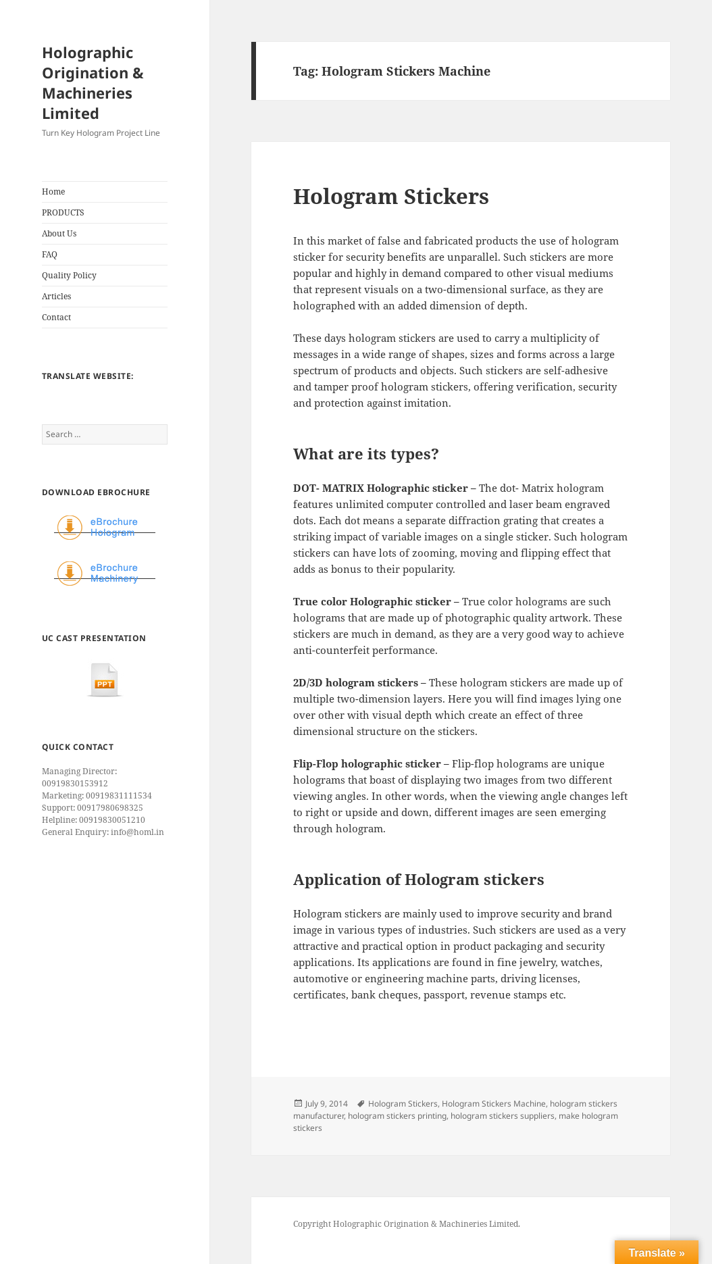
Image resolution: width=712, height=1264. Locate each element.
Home (53, 191)
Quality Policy (69, 275)
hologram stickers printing (397, 1115)
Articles (56, 296)
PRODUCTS (63, 212)
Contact (56, 317)
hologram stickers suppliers (503, 1115)
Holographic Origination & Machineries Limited (93, 82)
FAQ (49, 254)
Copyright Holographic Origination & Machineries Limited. (406, 1224)
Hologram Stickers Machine (494, 1103)
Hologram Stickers (391, 196)
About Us (59, 233)
